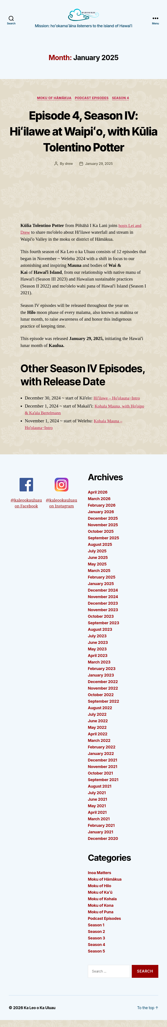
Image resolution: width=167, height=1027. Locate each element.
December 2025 (103, 525)
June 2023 (98, 649)
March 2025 (99, 577)
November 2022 (103, 695)
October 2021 (100, 780)
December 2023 (103, 610)
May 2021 (97, 813)
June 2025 (98, 564)
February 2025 (101, 584)
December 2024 (103, 597)
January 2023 (101, 682)
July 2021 (97, 800)
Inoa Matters (99, 880)
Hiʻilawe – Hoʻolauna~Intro (118, 405)
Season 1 (96, 932)
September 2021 (103, 787)
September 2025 (103, 545)
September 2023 (103, 630)
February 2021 (101, 832)
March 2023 (99, 669)
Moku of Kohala (102, 906)
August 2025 (100, 551)
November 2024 (103, 604)
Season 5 (96, 958)
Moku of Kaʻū (100, 899)
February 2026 (101, 512)
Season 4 (123, 105)
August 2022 (100, 715)
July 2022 (97, 721)
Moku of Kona (101, 912)
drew (68, 171)
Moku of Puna (100, 919)
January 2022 (101, 760)
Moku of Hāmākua (53, 105)
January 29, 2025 (99, 171)
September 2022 (103, 708)
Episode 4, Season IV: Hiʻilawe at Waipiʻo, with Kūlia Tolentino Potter (83, 137)
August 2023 (100, 636)
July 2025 (97, 558)
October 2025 (101, 538)
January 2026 (101, 519)
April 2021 (97, 819)
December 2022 (103, 689)
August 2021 (99, 793)
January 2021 (100, 839)
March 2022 (99, 747)
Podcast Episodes (92, 105)
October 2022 (101, 702)
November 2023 (103, 617)
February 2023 (101, 675)
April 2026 (97, 499)
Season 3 (96, 945)
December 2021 (102, 767)
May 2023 (97, 656)
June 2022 (98, 728)
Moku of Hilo (99, 893)
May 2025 (97, 571)
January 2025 (101, 591)
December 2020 (103, 845)
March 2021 (99, 826)
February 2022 (101, 754)
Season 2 (96, 938)
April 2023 (97, 662)
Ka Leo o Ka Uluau (40, 1014)
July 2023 (97, 643)
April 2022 (97, 741)
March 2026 (99, 506)
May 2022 (97, 734)
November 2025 (103, 532)
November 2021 (102, 774)
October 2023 (101, 623)
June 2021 (97, 806)
